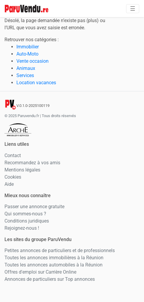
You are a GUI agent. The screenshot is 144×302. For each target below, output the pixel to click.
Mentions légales (22, 170)
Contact (12, 155)
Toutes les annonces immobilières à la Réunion (53, 257)
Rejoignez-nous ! (21, 228)
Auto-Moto (27, 54)
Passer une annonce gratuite (34, 206)
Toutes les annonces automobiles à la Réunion (53, 265)
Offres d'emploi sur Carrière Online (40, 272)
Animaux (25, 68)
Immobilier (27, 47)
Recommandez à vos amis (32, 162)
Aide (9, 184)
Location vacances (36, 82)
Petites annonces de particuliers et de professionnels (59, 250)
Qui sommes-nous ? (25, 214)
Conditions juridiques (26, 221)
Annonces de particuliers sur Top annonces (49, 279)
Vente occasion (32, 61)
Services (25, 75)
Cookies (12, 177)
